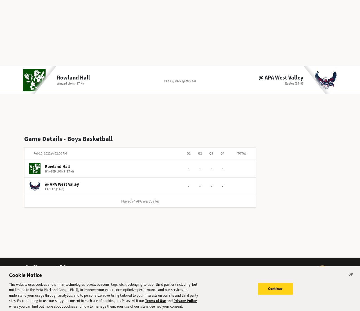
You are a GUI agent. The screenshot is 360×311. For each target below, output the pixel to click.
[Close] (351, 277)
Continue (275, 290)
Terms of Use (155, 302)
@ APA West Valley (280, 77)
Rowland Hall (73, 77)
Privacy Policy (185, 302)
